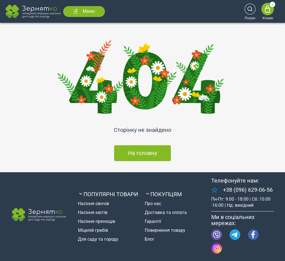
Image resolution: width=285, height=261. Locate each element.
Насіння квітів (92, 212)
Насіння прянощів (96, 221)
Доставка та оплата (166, 212)
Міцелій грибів (93, 230)
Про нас (153, 203)
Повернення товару (165, 230)
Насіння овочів (93, 203)
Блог (149, 239)
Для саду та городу (98, 239)
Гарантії (153, 221)
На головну (142, 153)
